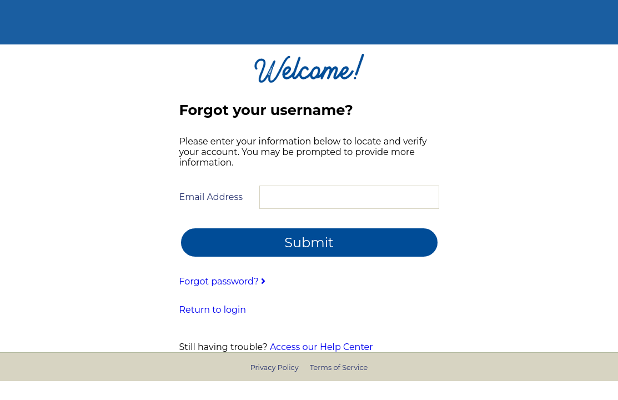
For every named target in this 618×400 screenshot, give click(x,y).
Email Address (211, 197)
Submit (309, 242)
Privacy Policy (274, 367)
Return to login (213, 309)
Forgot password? (222, 281)
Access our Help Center (321, 347)
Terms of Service (339, 367)
